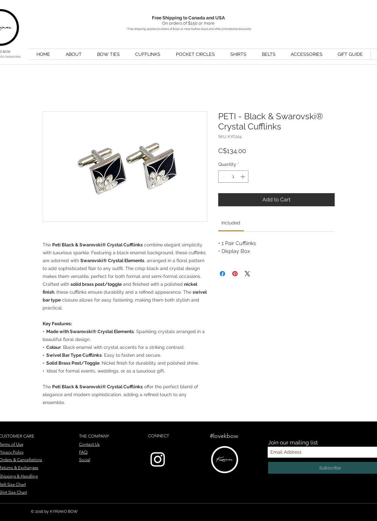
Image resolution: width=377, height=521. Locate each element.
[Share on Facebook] (222, 274)
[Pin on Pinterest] (235, 274)
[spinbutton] (233, 176)
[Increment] (243, 176)
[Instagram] (157, 459)
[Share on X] (247, 274)
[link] (230, 222)
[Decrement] (223, 176)
